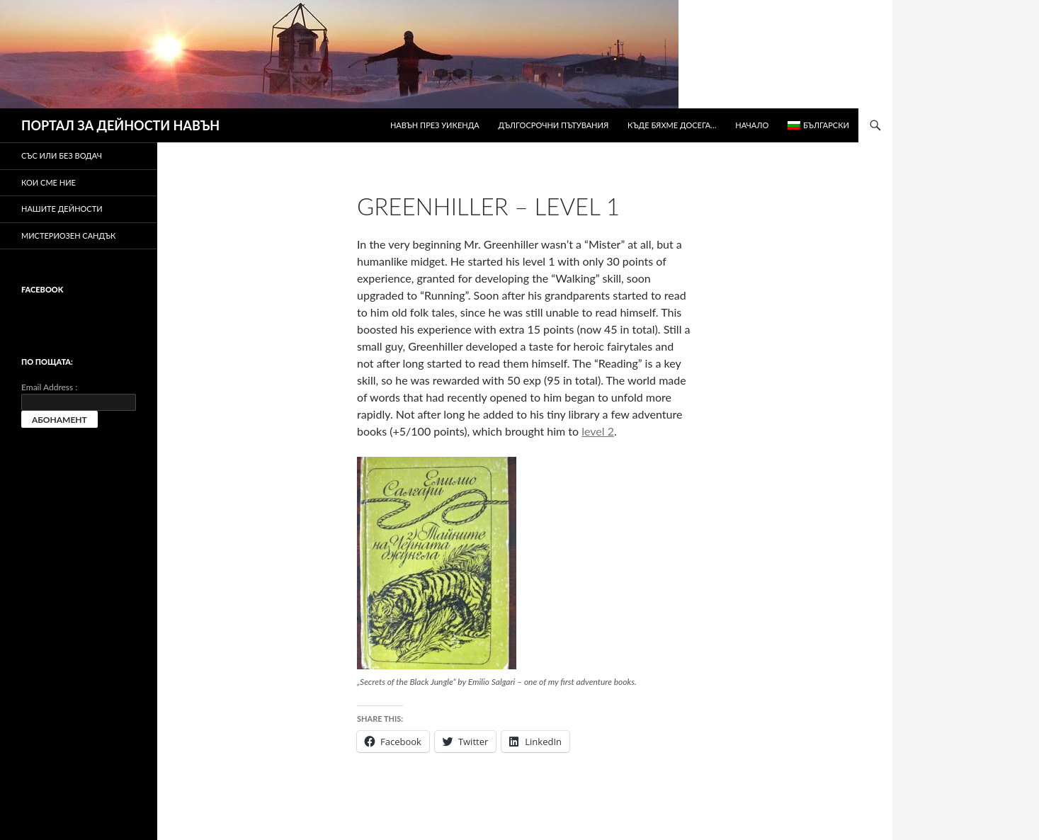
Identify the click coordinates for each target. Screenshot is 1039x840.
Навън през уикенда (434, 125)
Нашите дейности (62, 208)
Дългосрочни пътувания (554, 125)
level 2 (597, 431)
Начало (751, 125)
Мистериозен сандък (68, 235)
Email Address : (49, 387)
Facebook (42, 289)
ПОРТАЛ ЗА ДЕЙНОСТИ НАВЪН (120, 125)
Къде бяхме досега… (672, 125)
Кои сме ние (48, 182)
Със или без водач (61, 155)
